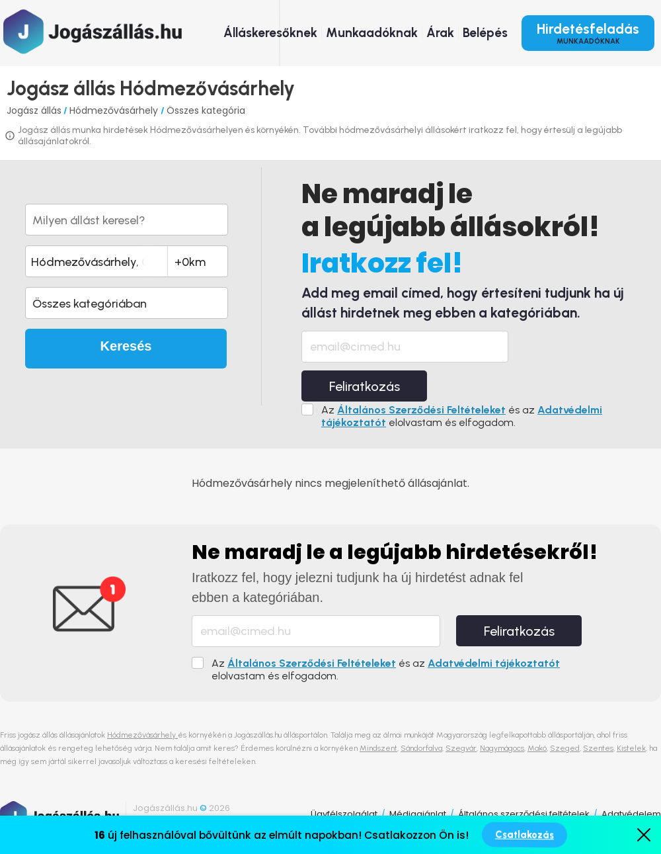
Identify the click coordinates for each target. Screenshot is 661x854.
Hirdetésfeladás (588, 33)
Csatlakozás (524, 835)
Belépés (485, 32)
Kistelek (631, 748)
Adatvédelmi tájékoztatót (494, 663)
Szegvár (461, 748)
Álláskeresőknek (270, 32)
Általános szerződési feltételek (524, 814)
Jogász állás (34, 110)
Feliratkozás (364, 386)
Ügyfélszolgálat (344, 814)
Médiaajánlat (417, 814)
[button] (126, 303)
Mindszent (378, 748)
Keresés (126, 346)
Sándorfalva (421, 748)
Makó (537, 748)
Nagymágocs (502, 748)
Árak (440, 32)
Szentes (598, 748)
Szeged (565, 748)
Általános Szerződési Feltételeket (421, 410)
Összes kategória (206, 110)
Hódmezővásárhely (115, 110)
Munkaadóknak (372, 32)
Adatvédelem (631, 814)
